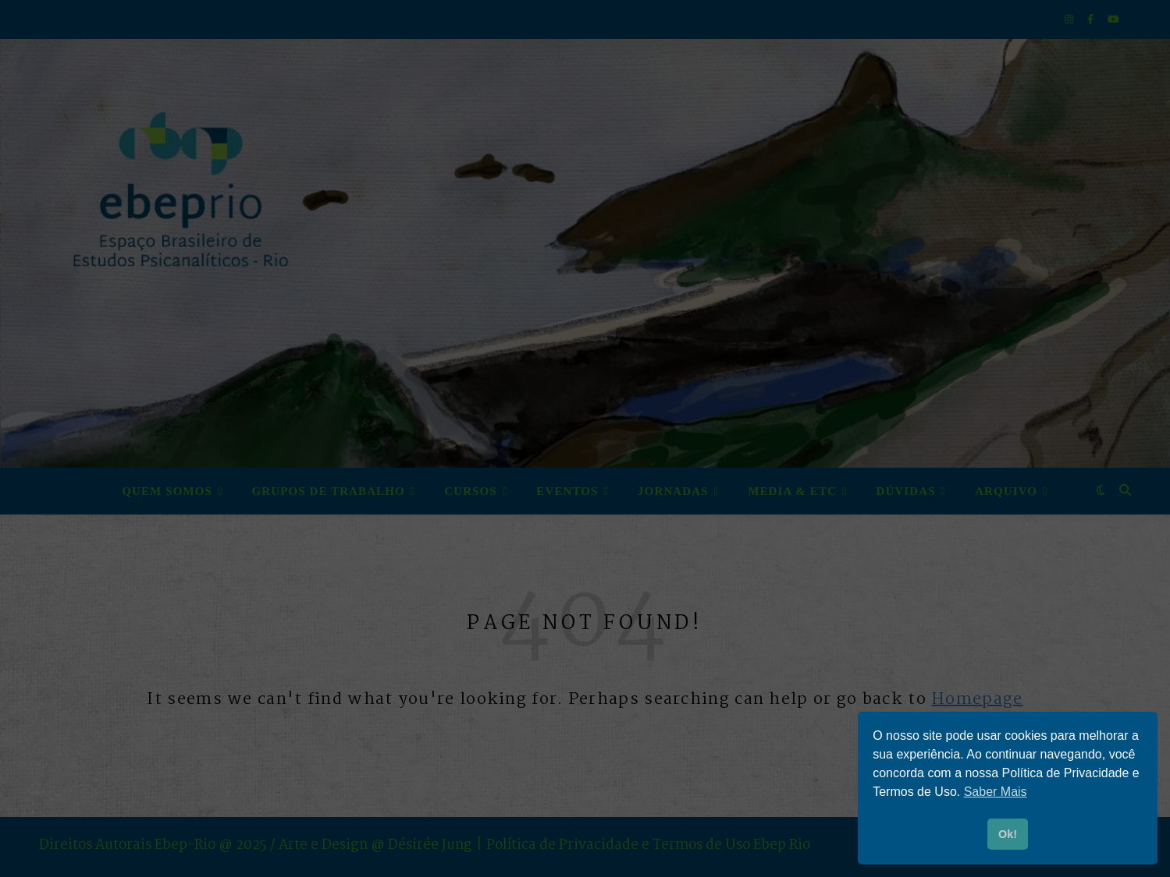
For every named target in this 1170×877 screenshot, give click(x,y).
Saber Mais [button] (995, 791)
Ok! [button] (1007, 834)
